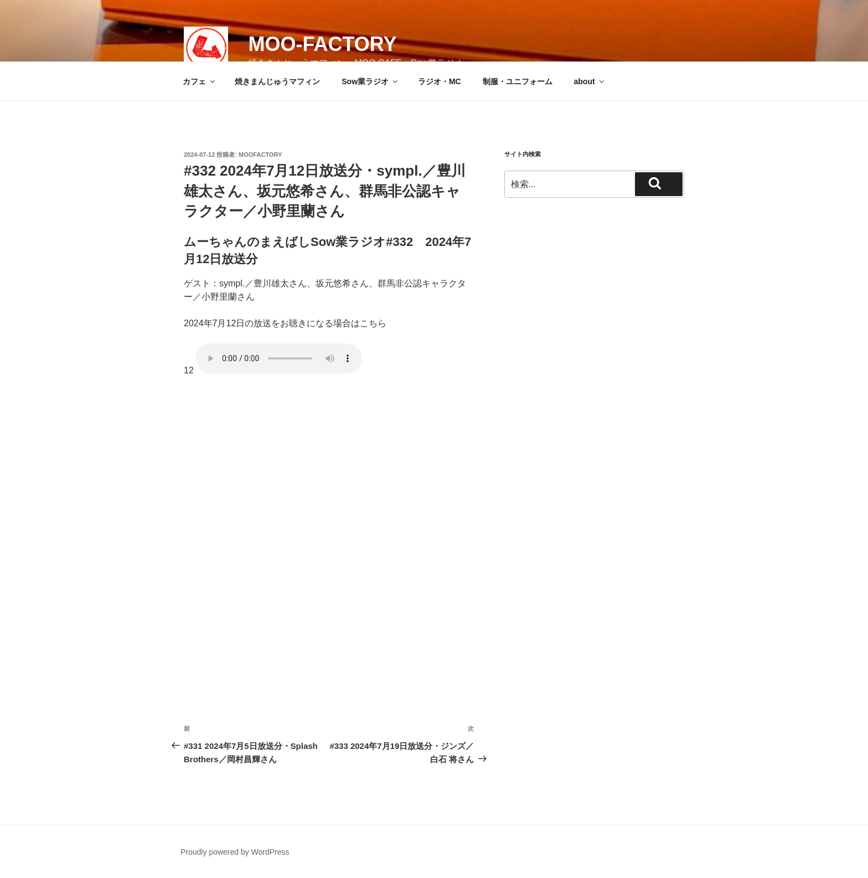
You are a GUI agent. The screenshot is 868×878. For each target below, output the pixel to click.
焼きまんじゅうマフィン (277, 81)
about (590, 81)
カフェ (199, 81)
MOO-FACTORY (322, 44)
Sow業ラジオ (370, 81)
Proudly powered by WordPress (235, 852)
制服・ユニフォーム (517, 81)
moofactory (260, 154)
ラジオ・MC (439, 81)
